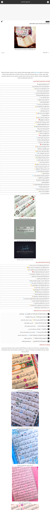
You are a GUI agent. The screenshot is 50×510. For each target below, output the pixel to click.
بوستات (47, 21)
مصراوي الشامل (25, 2)
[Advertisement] (25, 12)
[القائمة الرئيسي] (48, 2)
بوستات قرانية (37, 72)
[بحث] (2, 2)
